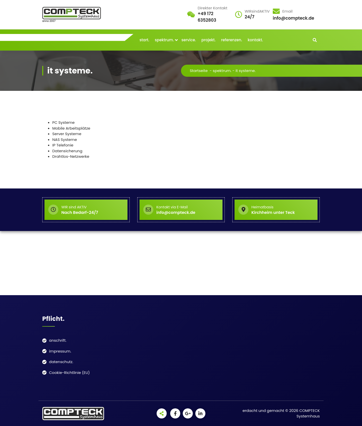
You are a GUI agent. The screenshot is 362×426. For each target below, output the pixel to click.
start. (144, 40)
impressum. (60, 351)
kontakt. (255, 40)
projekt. (208, 40)
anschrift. (57, 340)
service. (189, 40)
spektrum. (164, 40)
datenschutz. (61, 361)
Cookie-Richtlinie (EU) (69, 372)
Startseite (199, 70)
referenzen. (231, 40)
